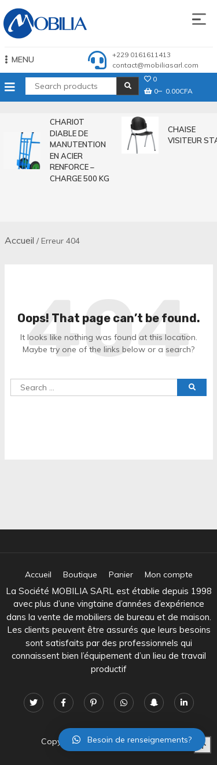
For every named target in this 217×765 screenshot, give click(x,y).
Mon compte (169, 574)
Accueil (19, 240)
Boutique (80, 574)
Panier (121, 574)
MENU (19, 59)
